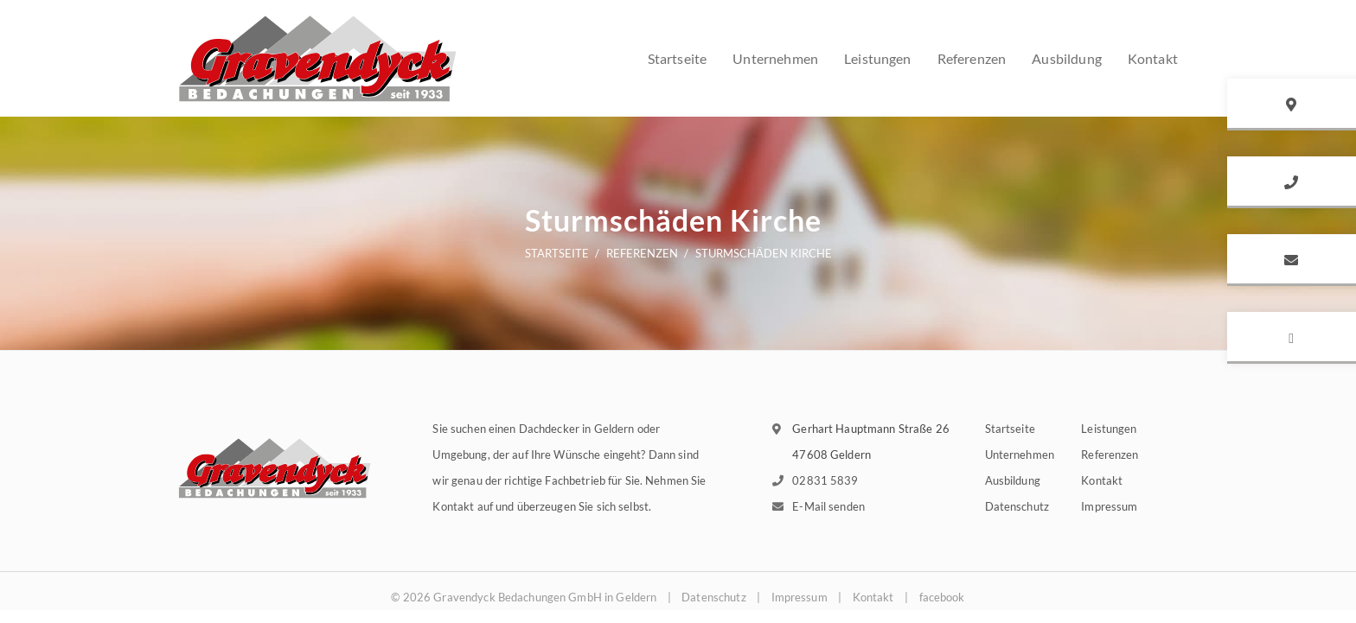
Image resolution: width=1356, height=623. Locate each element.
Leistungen (877, 58)
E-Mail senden (828, 506)
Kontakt (1102, 480)
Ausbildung (1012, 480)
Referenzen (972, 58)
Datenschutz (1017, 506)
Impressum (1109, 506)
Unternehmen (775, 58)
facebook (942, 597)
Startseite (677, 58)
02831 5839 (825, 480)
